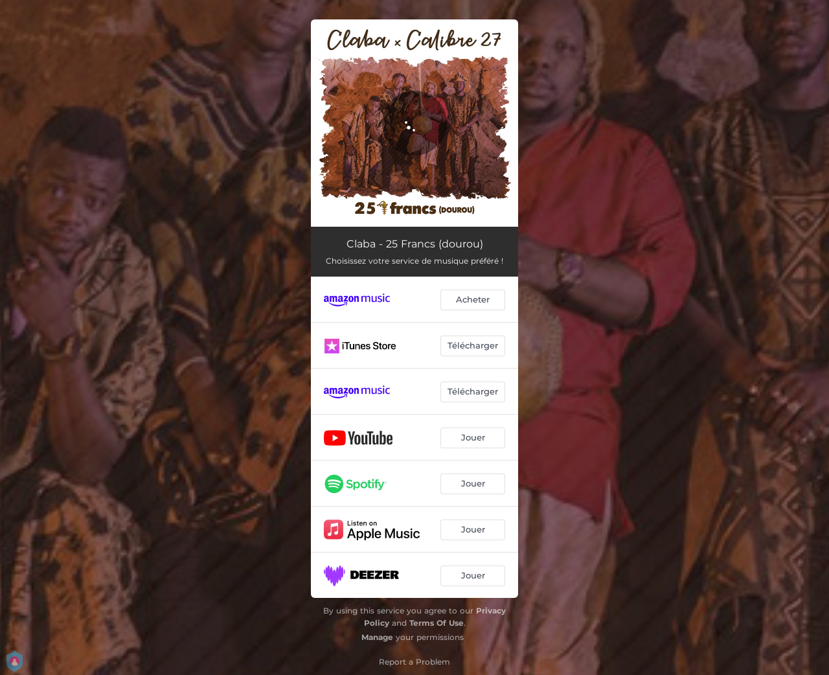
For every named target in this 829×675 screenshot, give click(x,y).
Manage (377, 637)
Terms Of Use (436, 623)
